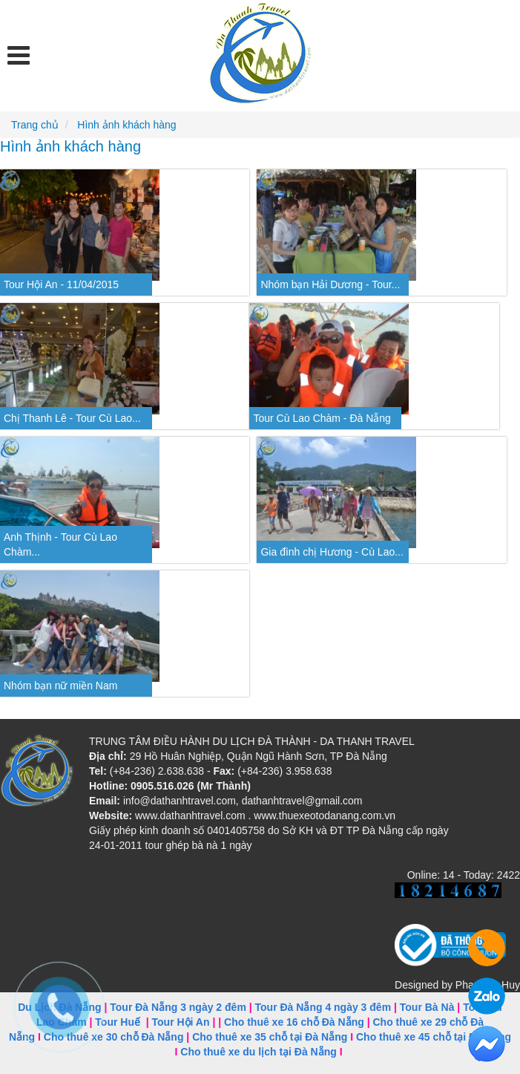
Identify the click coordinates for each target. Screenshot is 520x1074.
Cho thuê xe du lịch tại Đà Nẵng (258, 1052)
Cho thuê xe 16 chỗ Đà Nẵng (294, 1022)
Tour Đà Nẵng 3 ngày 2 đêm (178, 1007)
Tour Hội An (181, 1022)
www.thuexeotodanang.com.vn (324, 815)
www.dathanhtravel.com (190, 815)
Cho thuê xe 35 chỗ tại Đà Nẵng (269, 1037)
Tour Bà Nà (427, 1007)
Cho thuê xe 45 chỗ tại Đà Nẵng (433, 1037)
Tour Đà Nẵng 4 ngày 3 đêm (323, 1007)
